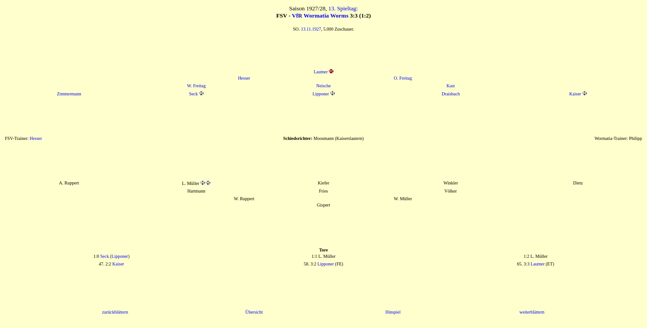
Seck (193, 93)
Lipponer (320, 93)
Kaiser (575, 93)
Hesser (244, 78)
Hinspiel (393, 312)
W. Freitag (196, 85)
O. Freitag (403, 78)
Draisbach (451, 93)
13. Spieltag (342, 8)
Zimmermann (69, 93)
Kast (451, 85)
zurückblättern (115, 312)
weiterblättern (532, 312)
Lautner (321, 71)
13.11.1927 (311, 29)
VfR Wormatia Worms (320, 15)
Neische (323, 85)
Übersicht (254, 312)
